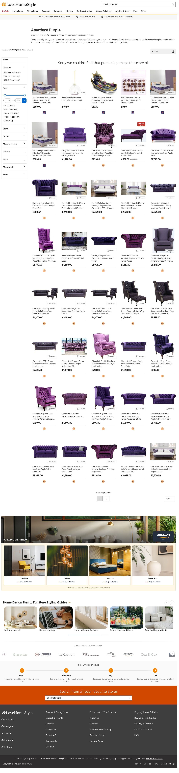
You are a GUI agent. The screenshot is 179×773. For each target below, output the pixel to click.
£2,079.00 (126, 475)
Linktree (7, 747)
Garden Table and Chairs (121, 630)
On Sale (5, 11)
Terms (156, 764)
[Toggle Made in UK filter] (13, 166)
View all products (103, 492)
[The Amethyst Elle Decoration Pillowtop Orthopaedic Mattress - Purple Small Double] (44, 134)
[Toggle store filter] (13, 174)
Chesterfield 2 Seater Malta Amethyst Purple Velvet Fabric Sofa (43, 469)
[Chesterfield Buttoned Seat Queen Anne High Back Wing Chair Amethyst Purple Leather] (162, 292)
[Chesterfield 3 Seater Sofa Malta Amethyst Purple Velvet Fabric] (74, 450)
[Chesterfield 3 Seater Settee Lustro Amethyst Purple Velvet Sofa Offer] (74, 345)
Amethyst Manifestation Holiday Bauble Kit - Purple (72, 99)
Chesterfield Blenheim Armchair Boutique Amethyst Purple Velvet (132, 258)
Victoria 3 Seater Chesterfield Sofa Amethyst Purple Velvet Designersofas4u (132, 469)
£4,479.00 (38, 317)
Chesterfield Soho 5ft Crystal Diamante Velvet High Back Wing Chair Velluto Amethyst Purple (44, 258)
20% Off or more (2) (12, 76)
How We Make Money (100, 729)
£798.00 (37, 423)
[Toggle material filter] (13, 143)
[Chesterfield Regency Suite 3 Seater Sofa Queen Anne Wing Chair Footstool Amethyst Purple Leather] (44, 292)
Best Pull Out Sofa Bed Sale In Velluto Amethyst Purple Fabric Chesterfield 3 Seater (73, 206)
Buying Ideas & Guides (145, 718)
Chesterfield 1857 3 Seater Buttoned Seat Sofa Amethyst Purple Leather (44, 364)
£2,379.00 (156, 212)
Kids (135, 11)
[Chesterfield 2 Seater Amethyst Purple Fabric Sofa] (74, 398)
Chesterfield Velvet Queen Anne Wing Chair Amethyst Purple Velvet (161, 364)
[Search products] (138, 4)
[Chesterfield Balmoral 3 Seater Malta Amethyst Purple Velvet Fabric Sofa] (162, 398)
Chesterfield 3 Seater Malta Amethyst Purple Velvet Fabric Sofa (131, 364)
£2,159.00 (67, 212)
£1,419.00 (155, 317)
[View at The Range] (44, 113)
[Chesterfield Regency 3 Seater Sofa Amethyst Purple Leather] (74, 292)
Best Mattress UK (12, 630)
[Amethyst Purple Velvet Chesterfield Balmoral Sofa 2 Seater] (74, 240)
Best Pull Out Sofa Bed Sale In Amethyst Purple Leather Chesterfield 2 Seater (132, 206)
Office (143, 11)
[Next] (172, 602)
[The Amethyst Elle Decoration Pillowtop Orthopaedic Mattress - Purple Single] (44, 82)
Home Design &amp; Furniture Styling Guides (37, 602)
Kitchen (69, 11)
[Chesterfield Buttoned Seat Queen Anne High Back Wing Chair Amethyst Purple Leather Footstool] (133, 292)
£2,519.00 (67, 317)
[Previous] (166, 602)
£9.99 (124, 107)
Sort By (163, 51)
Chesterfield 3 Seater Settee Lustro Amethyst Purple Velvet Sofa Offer (73, 364)
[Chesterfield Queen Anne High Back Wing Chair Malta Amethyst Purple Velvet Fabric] (103, 398)
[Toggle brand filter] (13, 128)
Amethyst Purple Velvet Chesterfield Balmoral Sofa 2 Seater (73, 258)
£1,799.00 (37, 265)
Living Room (17, 11)
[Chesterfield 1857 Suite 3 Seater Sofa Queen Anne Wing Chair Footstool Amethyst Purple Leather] (103, 292)
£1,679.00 (67, 370)
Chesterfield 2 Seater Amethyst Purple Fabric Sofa (73, 415)
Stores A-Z (51, 735)
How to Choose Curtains (86, 630)
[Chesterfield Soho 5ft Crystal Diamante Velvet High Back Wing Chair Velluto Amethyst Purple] (44, 240)
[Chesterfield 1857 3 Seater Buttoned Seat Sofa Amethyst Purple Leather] (44, 345)
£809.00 (155, 370)
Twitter (6, 733)
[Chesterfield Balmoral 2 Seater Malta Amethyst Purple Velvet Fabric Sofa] (133, 398)
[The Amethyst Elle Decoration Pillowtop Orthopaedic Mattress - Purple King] (162, 82)
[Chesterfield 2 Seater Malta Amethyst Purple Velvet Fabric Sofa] (44, 450)
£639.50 (125, 159)
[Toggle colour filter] (13, 135)
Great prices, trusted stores (88, 646)
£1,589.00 (126, 317)
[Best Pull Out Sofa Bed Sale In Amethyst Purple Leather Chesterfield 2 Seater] (133, 187)
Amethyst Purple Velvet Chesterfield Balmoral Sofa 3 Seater (103, 258)
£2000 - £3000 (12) (11, 117)
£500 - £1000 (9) (10, 109)
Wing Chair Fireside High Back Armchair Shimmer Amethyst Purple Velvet (103, 364)
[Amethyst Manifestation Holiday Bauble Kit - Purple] (74, 82)
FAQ (136, 735)
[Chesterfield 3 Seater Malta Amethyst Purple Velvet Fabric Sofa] (133, 345)
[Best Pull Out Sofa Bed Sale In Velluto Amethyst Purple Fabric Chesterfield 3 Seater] (74, 187)
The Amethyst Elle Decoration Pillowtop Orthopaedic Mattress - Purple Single (44, 100)
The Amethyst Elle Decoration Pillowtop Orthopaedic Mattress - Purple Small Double (44, 153)
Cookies (147, 764)
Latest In (50, 724)
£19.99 (95, 107)
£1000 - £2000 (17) (11, 113)
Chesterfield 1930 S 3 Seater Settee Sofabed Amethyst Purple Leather (161, 469)
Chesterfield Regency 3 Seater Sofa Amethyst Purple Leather (73, 311)
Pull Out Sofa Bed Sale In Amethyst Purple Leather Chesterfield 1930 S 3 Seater (102, 206)
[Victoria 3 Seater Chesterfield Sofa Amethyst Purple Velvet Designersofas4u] (133, 450)
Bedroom (46, 11)
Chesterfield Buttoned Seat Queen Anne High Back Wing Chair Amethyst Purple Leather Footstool (132, 311)
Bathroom (58, 11)
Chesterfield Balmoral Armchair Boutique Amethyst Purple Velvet (103, 469)
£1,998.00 (97, 265)
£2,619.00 (126, 212)
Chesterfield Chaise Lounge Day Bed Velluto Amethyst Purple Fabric (132, 153)
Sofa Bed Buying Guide (156, 630)
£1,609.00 (67, 423)
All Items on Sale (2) (12, 72)
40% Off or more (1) (12, 80)
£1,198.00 (67, 159)
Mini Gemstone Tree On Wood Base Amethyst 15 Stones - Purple (130, 100)
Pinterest (7, 740)
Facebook (8, 719)
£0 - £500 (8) (9, 105)
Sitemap (50, 747)
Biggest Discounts (54, 718)
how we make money (154, 758)
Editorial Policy (97, 735)
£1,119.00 (125, 265)
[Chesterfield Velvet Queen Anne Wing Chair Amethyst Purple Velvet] (162, 345)
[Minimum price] (8, 100)
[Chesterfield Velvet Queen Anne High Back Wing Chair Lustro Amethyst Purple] (103, 134)
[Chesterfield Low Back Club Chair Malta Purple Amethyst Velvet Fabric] (44, 187)
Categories (51, 729)
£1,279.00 (133, 160)
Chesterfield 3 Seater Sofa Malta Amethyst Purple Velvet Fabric (72, 469)
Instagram (8, 726)
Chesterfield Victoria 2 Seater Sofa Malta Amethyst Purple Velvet (162, 153)
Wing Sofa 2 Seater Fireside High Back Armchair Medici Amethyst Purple (73, 153)
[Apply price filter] (24, 100)
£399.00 (37, 159)
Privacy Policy (96, 741)
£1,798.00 (156, 159)
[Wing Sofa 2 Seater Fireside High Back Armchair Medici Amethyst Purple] (74, 134)
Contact (94, 724)
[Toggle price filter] (13, 87)
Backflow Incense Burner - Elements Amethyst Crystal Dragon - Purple (102, 100)
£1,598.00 (67, 265)
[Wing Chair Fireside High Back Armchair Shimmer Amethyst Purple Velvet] (103, 345)
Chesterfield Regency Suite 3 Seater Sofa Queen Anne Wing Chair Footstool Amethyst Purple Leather (44, 311)
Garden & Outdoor (84, 11)
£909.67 (37, 212)
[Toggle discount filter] (13, 67)
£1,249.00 (156, 265)
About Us (94, 718)
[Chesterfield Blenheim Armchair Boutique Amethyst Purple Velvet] (133, 240)
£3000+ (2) (8, 120)
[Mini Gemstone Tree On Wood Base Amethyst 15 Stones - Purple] (133, 82)
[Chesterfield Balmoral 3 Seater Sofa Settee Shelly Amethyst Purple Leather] (162, 187)
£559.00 (155, 107)
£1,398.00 (126, 370)
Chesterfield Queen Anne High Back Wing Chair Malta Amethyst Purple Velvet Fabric (102, 416)
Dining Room (32, 11)
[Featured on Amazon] (88, 529)
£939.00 (96, 159)
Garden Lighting (47, 630)
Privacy (138, 764)
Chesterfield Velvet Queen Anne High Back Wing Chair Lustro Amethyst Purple (102, 153)
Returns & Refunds (143, 729)
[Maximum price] (18, 100)
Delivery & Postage (143, 724)
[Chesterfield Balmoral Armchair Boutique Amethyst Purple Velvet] (103, 450)
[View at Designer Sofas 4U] (74, 165)
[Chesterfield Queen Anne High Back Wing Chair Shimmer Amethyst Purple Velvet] (44, 398)
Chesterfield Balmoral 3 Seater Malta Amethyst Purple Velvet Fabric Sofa (160, 416)
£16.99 (65, 107)
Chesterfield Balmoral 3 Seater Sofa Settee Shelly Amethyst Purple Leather (161, 206)
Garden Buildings (103, 11)
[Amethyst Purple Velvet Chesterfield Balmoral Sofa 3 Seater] (103, 240)
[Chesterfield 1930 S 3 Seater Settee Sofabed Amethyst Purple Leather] (162, 450)
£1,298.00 (38, 475)
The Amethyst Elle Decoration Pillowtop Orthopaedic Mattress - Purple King (162, 100)
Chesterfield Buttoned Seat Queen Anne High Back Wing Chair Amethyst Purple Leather (162, 311)
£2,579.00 (97, 212)
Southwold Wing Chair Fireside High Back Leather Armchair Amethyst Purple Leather (161, 258)
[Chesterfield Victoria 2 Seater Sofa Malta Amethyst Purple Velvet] (162, 134)
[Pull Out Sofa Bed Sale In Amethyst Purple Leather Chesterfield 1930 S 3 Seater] (103, 187)
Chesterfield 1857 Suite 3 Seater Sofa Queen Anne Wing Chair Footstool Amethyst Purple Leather (101, 311)
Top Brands (51, 741)
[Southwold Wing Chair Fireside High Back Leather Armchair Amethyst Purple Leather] (162, 240)
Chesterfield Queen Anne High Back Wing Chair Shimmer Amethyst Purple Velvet (43, 416)
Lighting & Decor (122, 11)
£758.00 (96, 370)
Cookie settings (168, 764)
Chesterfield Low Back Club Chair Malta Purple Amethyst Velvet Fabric (44, 206)
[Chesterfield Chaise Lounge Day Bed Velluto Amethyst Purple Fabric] (133, 134)
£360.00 (37, 107)
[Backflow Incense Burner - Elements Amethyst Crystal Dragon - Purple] (103, 82)
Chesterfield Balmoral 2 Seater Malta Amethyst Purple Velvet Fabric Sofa (131, 416)
